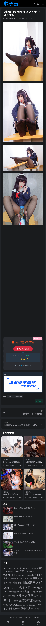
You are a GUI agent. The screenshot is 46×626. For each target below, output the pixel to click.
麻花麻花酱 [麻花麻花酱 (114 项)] (35, 608)
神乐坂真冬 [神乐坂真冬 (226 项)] (26, 595)
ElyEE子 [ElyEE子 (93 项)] (18, 568)
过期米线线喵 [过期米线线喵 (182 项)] (11, 605)
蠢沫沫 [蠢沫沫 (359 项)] (27, 600)
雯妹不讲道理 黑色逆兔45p (24, 542)
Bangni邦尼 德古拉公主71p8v (25, 508)
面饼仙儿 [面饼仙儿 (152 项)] (25, 608)
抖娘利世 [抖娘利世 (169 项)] (18, 582)
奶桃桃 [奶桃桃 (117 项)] (34, 578)
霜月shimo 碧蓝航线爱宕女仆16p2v (11, 463)
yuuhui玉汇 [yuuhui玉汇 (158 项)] (9, 574)
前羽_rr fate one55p (33, 494)
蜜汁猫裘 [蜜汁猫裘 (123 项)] (18, 600)
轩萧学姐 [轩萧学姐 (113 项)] (37, 601)
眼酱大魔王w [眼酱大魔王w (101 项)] (13, 595)
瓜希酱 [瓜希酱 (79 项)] (22, 592)
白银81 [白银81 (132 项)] (34, 591)
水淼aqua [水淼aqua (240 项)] (31, 587)
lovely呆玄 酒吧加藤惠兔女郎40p (11, 495)
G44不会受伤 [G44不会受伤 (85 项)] (26, 568)
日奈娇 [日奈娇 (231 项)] (27, 582)
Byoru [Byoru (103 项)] (12, 568)
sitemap (37, 617)
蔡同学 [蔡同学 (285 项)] (8, 600)
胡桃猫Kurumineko (15, 397)
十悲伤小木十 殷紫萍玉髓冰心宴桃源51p (28, 551)
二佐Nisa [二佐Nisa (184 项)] (34, 574)
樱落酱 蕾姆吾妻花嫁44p (23, 533)
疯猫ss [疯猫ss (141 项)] (27, 591)
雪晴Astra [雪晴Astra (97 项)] (32, 605)
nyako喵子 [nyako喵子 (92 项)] (9, 571)
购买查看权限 (23, 349)
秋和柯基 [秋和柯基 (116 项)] (38, 595)
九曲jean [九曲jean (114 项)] (25, 575)
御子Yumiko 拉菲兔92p (23, 516)
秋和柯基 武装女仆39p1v (34, 463)
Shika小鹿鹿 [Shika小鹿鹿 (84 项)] (30, 571)
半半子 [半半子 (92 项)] (10, 578)
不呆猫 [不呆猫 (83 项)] (18, 575)
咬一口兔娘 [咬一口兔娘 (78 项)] (16, 578)
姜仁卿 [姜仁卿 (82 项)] (40, 578)
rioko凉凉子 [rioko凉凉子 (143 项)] (20, 571)
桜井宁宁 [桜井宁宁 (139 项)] (11, 587)
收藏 (38, 401)
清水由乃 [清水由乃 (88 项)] (16, 592)
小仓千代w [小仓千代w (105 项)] (7, 583)
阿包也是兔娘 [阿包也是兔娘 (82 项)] (23, 605)
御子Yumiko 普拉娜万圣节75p (26, 525)
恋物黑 (18, 18)
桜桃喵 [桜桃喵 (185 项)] (20, 587)
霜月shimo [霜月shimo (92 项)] (17, 609)
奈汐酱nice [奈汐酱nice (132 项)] (25, 578)
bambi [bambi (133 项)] (6, 567)
